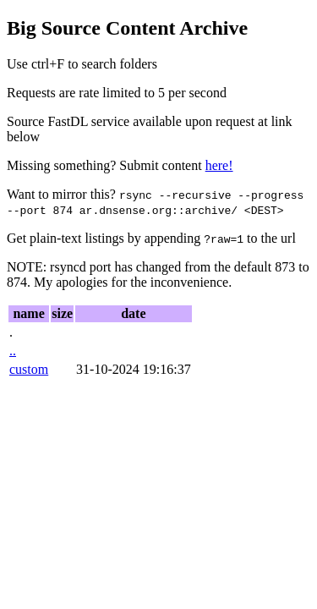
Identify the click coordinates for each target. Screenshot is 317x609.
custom (28, 369)
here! (219, 165)
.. (12, 350)
